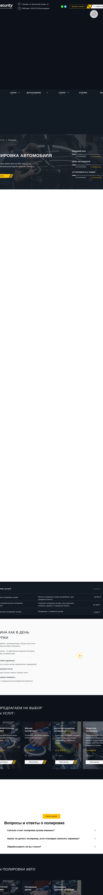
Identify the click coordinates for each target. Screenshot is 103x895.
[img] (80, 656)
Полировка (12, 140)
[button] (79, 7)
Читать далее (51, 816)
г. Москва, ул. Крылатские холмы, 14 (34, 4)
